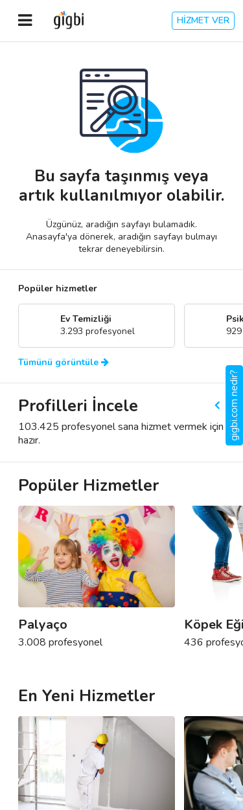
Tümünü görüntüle (63, 362)
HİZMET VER (203, 20)
